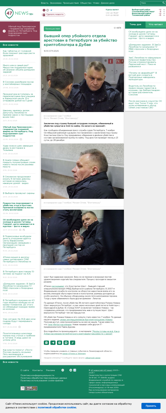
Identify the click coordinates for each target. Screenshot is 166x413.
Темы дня (135, 25)
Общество (85, 3)
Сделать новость (55, 14)
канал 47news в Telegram (74, 353)
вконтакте (47, 10)
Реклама (50, 370)
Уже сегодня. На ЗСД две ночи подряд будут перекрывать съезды (19, 323)
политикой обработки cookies (57, 408)
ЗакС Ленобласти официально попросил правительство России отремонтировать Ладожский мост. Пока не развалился (145, 62)
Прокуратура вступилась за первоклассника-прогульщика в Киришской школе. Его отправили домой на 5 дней (19, 99)
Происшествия (71, 3)
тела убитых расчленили (60, 324)
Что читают (156, 25)
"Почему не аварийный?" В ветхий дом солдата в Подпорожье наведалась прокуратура (143, 76)
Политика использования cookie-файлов (41, 381)
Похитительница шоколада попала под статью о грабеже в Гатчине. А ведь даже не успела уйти (19, 339)
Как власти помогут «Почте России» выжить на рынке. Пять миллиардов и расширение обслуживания (19, 355)
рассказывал (58, 286)
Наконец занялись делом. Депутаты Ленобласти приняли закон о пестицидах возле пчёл (19, 116)
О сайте (24, 370)
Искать (164, 3)
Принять (151, 406)
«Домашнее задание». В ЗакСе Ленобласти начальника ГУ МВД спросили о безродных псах (19, 289)
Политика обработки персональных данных (43, 378)
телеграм (51, 10)
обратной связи (92, 358)
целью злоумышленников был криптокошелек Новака (86, 320)
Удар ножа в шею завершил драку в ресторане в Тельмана (19, 150)
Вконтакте (62, 370)
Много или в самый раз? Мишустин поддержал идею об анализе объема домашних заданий (19, 71)
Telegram (74, 370)
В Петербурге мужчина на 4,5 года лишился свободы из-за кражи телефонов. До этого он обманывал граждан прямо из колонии (19, 306)
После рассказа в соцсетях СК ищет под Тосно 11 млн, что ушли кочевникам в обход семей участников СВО (145, 104)
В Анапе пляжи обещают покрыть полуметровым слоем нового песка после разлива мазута (19, 165)
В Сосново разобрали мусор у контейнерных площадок (19, 85)
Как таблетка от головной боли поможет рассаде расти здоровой (19, 55)
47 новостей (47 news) (101, 370)
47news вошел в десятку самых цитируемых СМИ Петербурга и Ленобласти (19, 261)
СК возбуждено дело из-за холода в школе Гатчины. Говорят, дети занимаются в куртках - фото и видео (144, 35)
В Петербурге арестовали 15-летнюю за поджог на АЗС (19, 275)
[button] (46, 343)
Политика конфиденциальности (37, 375)
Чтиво (96, 3)
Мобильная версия (44, 10)
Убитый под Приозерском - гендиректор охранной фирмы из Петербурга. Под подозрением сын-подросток (22, 31)
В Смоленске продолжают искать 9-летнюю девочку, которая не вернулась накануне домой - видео (19, 182)
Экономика (55, 3)
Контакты (37, 370)
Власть (44, 3)
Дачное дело (108, 3)
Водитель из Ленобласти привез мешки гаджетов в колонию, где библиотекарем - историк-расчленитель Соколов (145, 90)
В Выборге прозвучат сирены (19, 195)
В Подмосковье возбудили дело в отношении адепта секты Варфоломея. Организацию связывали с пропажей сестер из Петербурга (19, 243)
